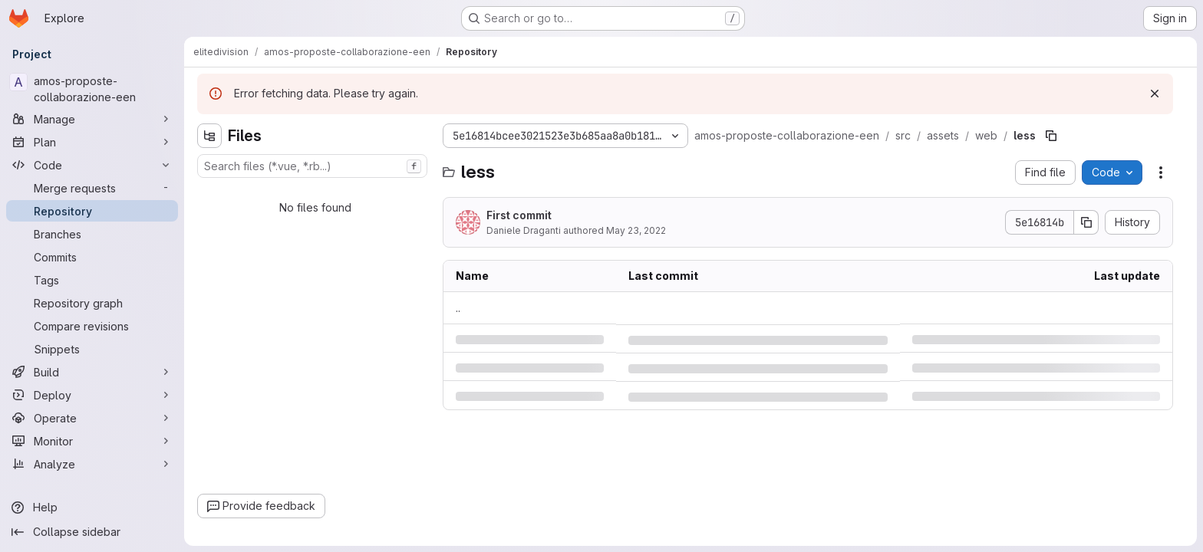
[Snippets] (92, 349)
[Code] (92, 165)
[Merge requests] (92, 188)
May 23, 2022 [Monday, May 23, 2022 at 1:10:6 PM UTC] (636, 230)
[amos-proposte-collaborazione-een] (92, 89)
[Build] (92, 372)
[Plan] (92, 142)
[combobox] (312, 166)
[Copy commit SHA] (1086, 222)
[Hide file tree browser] (209, 135)
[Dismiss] (1154, 93)
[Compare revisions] (92, 326)
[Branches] (92, 234)
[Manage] (92, 119)
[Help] (92, 507)
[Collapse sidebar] (92, 532)
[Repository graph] (92, 303)
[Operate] (92, 418)
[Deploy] (92, 395)
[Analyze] (92, 464)
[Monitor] (92, 441)
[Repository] (92, 211)
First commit (519, 215)
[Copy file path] (1051, 135)
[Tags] (92, 280)
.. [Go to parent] (458, 307)
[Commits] (92, 257)
